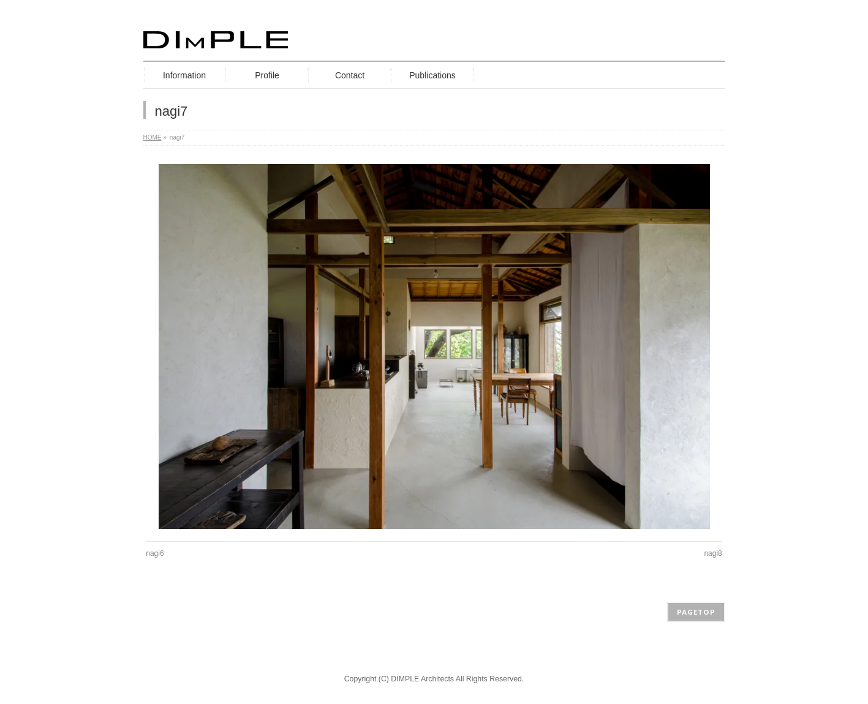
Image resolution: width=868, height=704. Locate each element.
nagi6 (155, 553)
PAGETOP (696, 612)
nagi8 (713, 553)
